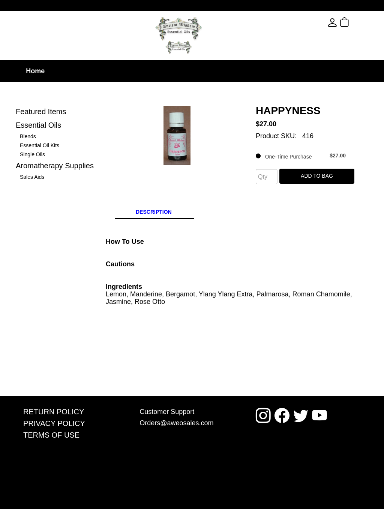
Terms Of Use (51, 435)
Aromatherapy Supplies (55, 166)
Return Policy (53, 412)
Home (35, 71)
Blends (28, 136)
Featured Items (41, 111)
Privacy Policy (54, 423)
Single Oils (32, 154)
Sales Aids (32, 177)
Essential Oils (38, 125)
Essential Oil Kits (39, 145)
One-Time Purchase (301, 156)
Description (154, 212)
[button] (358, 22)
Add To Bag (317, 176)
